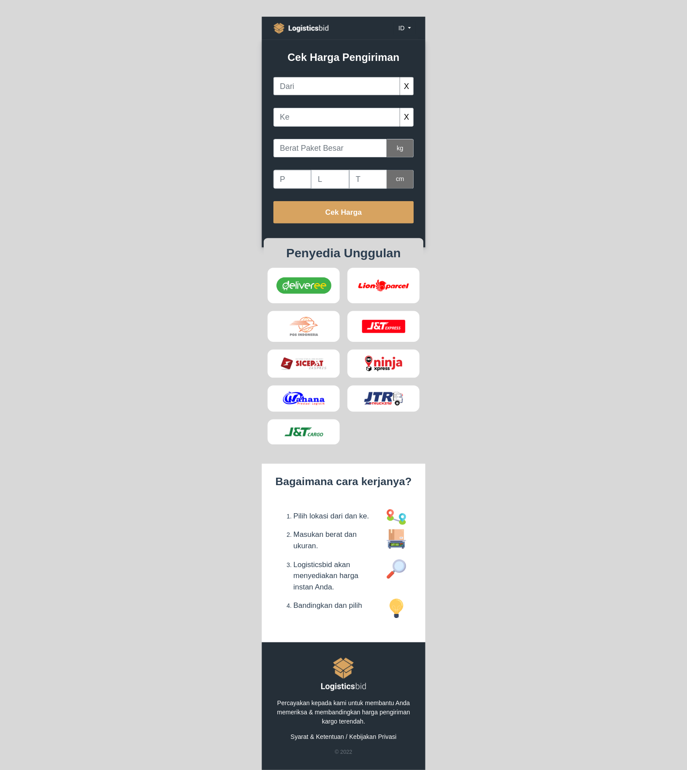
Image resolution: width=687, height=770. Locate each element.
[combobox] (336, 86)
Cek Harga (343, 212)
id (402, 28)
